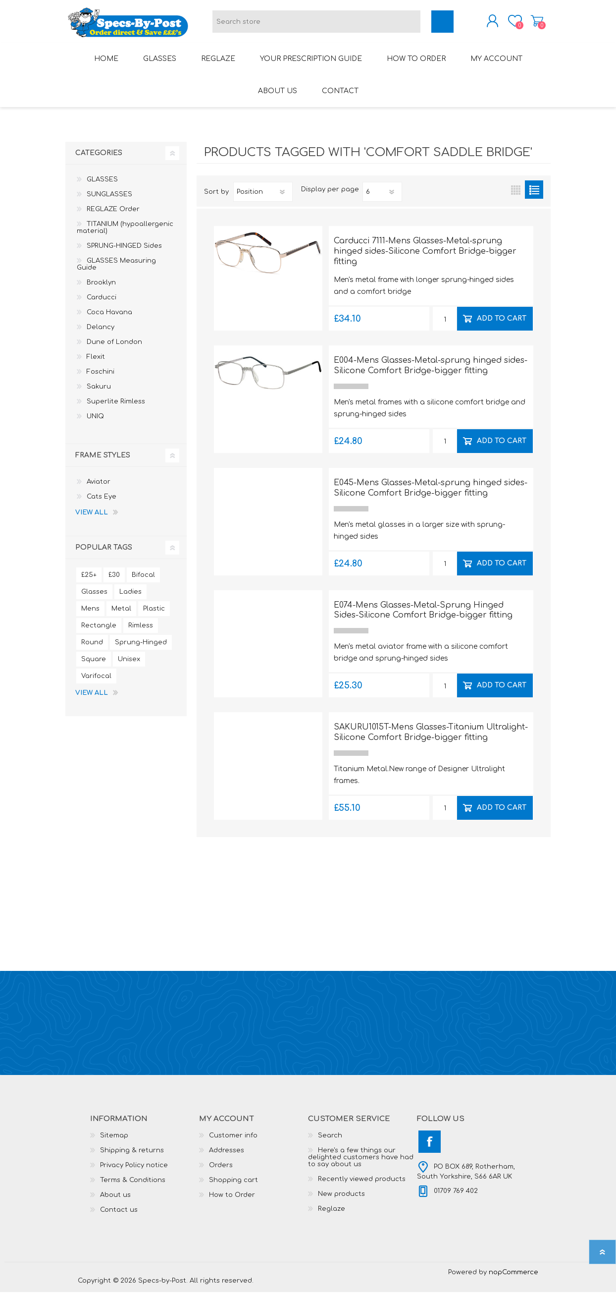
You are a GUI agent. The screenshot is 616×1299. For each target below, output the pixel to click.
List (534, 196)
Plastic (154, 615)
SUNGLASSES (109, 201)
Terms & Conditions (132, 1187)
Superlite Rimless (116, 408)
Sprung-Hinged (141, 649)
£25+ (89, 581)
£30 (114, 581)
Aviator (98, 488)
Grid (516, 196)
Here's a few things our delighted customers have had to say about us (360, 1164)
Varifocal (96, 682)
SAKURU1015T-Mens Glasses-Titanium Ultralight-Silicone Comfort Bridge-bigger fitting (431, 739)
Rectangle (98, 632)
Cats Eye (101, 503)
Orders (221, 1172)
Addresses (226, 1157)
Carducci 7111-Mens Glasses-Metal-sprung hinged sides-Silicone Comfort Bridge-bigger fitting (425, 258)
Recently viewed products (362, 1186)
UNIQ (95, 423)
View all (91, 519)
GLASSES (102, 186)
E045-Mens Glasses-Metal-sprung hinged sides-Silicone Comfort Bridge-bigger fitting (430, 495)
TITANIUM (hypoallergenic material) (125, 234)
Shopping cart (527, 24)
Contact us (119, 1216)
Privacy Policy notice (134, 1172)
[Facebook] (429, 1148)
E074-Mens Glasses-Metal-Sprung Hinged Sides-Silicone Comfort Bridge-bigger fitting (423, 617)
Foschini (100, 378)
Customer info (233, 1142)
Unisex (129, 666)
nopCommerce (513, 1279)
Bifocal (143, 581)
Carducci (101, 304)
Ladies (130, 598)
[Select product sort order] (263, 199)
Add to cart (502, 325)
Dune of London (114, 348)
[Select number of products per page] (382, 199)
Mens (90, 615)
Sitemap (114, 1142)
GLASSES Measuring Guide (116, 271)
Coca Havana (109, 319)
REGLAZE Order (113, 216)
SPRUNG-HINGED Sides (124, 252)
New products (341, 1200)
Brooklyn (101, 289)
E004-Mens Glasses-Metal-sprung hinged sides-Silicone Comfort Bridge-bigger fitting (430, 372)
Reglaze (331, 1215)
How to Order (232, 1201)
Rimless (140, 632)
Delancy (100, 334)
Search (330, 1142)
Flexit (96, 363)
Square (93, 666)
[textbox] (316, 25)
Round (92, 649)
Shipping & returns (132, 1157)
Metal (121, 615)
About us (115, 1201)
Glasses (94, 598)
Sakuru (99, 393)
